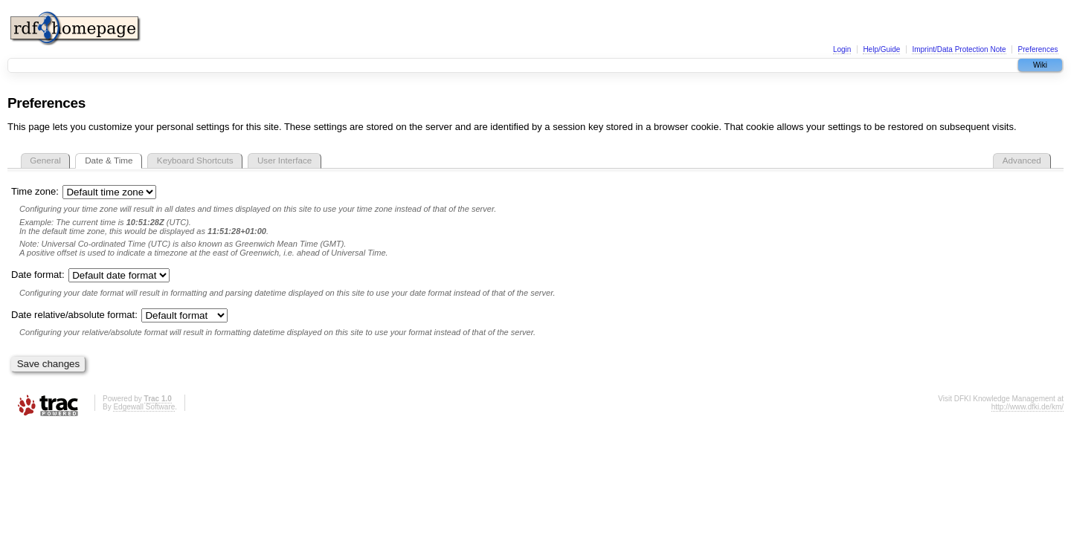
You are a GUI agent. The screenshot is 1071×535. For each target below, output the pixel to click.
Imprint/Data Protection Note (959, 49)
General (45, 160)
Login (842, 49)
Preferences (1038, 49)
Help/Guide (881, 49)
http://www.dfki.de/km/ (1027, 407)
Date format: (90, 274)
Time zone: (83, 191)
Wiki (1040, 65)
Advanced (1022, 160)
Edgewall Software (144, 407)
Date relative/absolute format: (119, 314)
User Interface (284, 160)
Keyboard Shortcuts (195, 160)
